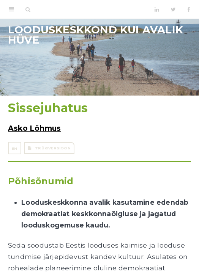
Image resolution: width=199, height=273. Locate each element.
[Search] (28, 9)
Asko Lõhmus (34, 128)
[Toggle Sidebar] (11, 9)
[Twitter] (173, 9)
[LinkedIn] (157, 9)
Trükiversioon (49, 148)
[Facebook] (189, 9)
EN (14, 148)
